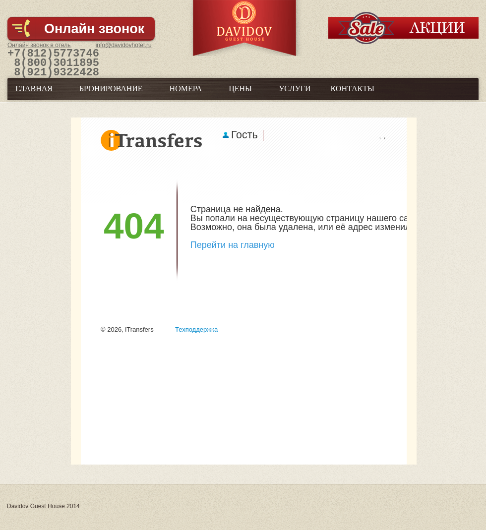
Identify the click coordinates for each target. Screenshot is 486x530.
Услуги (295, 95)
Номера (186, 95)
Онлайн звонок (94, 28)
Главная (34, 95)
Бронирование (111, 95)
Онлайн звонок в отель (39, 45)
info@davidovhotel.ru (124, 45)
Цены (240, 95)
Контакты (352, 95)
